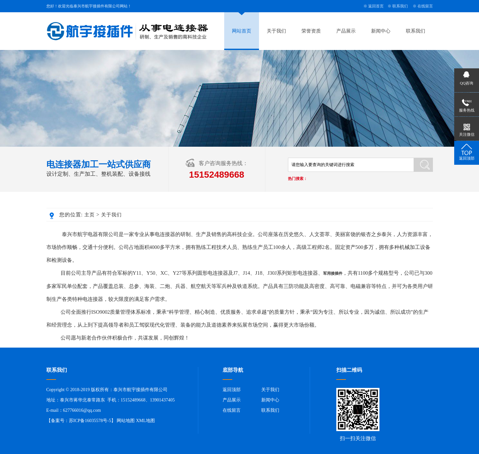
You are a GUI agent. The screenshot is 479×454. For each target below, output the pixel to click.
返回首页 (376, 6)
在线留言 (425, 6)
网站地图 (126, 420)
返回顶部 (232, 389)
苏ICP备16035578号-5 (90, 420)
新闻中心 (380, 31)
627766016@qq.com (82, 410)
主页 (89, 214)
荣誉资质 (311, 31)
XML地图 (145, 420)
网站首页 (241, 31)
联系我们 (400, 6)
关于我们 (276, 31)
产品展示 (346, 31)
